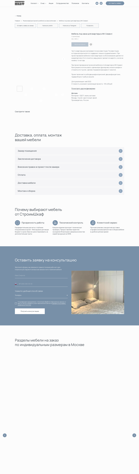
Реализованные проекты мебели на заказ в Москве (39, 21)
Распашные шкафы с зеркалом (109, 466)
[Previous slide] (5, 376)
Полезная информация (50, 438)
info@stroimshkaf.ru (20, 450)
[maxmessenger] (25, 433)
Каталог (34, 3)
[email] (97, 3)
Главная (17, 21)
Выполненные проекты (78, 458)
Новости (46, 441)
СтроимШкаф (47, 458)
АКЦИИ (73, 461)
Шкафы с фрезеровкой (78, 447)
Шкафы (57, 386)
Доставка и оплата (49, 444)
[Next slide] (134, 376)
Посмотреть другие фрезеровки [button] (83, 88)
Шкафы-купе (75, 435)
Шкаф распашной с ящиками (109, 452)
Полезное (75, 3)
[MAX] (101, 3)
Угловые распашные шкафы (108, 432)
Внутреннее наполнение (79, 455)
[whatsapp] (19, 433)
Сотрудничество (62, 3)
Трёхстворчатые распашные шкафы (111, 447)
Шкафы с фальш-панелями (79, 449)
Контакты (85, 3)
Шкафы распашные (77, 438)
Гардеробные (98, 386)
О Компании (47, 432)
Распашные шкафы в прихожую (109, 441)
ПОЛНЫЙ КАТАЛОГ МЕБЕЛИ (80, 464)
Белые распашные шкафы (108, 438)
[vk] (22, 433)
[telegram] (16, 433)
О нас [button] (43, 3)
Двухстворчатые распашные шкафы (111, 444)
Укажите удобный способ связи (29, 291)
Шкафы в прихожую (77, 444)
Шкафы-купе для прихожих (108, 430)
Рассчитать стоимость (50, 449)
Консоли (74, 452)
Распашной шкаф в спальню (108, 455)
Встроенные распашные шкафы (110, 435)
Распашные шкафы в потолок (109, 464)
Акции (51, 3)
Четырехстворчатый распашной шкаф (112, 449)
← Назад (18, 16)
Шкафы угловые (76, 441)
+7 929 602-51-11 (19, 448)
